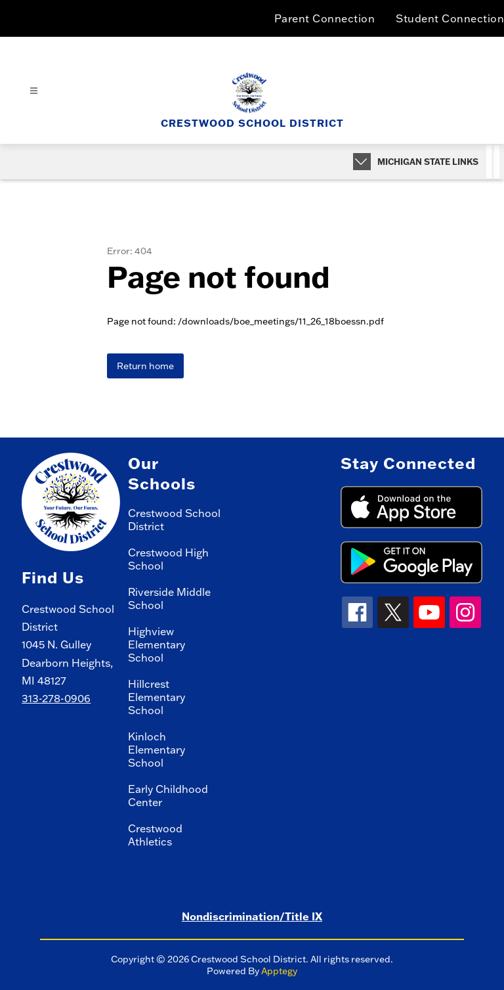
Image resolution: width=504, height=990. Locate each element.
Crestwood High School (168, 559)
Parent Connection (324, 18)
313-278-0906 (56, 698)
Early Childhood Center (168, 795)
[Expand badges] (362, 161)
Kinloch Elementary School (156, 749)
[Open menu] (33, 91)
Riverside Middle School (169, 598)
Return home (145, 366)
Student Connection (450, 18)
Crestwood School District (174, 519)
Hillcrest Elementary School (156, 697)
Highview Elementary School (156, 644)
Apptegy (279, 971)
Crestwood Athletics (155, 835)
